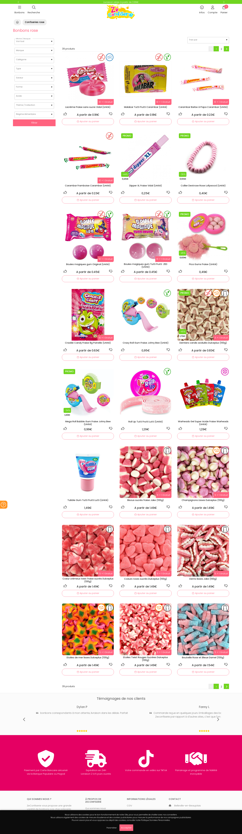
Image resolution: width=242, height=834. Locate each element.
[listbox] (34, 42)
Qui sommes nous (95, 808)
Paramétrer (111, 827)
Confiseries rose (34, 22)
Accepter (126, 827)
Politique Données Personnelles (155, 820)
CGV (129, 805)
